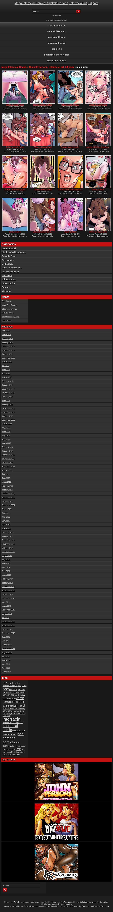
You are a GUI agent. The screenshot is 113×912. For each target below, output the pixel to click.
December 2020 (8, 540)
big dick (5, 692)
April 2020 (6, 571)
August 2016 (7, 652)
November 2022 (8, 459)
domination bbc (76, 109)
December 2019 (8, 587)
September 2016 (8, 649)
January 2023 (7, 451)
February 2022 (7, 486)
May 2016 (6, 664)
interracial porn (18, 730)
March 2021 (6, 529)
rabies (6, 754)
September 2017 (8, 633)
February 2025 (7, 381)
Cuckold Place (9, 256)
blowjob (20, 692)
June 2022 (6, 478)
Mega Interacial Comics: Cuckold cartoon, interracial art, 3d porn (56, 3)
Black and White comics (13, 252)
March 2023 (6, 443)
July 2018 (5, 618)
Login (59, 15)
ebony (22, 709)
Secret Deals (15, 755)
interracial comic (76, 151)
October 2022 (7, 463)
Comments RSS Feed (60, 20)
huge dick (12, 713)
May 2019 (6, 602)
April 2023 (6, 439)
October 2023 (7, 416)
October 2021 (7, 501)
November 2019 (8, 590)
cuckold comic (104, 151)
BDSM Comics (7, 313)
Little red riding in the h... (42, 232)
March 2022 (6, 482)
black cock (48, 109)
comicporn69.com (56, 37)
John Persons (9, 279)
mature (12, 746)
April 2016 (6, 668)
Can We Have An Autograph (72, 193)
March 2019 (6, 606)
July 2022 (5, 474)
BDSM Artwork (9, 248)
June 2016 (6, 660)
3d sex (24, 686)
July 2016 (5, 656)
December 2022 (8, 455)
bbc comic (40, 109)
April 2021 (6, 525)
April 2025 (6, 373)
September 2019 (8, 598)
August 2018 (7, 614)
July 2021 (5, 513)
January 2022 (7, 490)
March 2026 (6, 335)
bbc (11, 193)
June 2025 (6, 370)
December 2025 (8, 346)
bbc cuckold (39, 151)
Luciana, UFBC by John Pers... (98, 147)
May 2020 (6, 567)
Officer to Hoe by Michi (15, 105)
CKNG (13, 698)
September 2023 (8, 420)
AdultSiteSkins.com (101, 906)
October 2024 (7, 397)
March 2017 (6, 645)
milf (18, 749)
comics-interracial (56, 25)
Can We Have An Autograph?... (70, 189)
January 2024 (7, 404)
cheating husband (14, 151)
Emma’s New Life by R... (70, 147)
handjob (16, 711)
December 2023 (8, 408)
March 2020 (6, 575)
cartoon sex (41, 193)
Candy (95, 193)
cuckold (7, 705)
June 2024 (6, 401)
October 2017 (7, 629)
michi (4, 749)
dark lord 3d (7, 709)
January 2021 (7, 536)
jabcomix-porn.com (9, 309)
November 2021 (8, 498)
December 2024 (8, 389)
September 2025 (8, 358)
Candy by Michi (98, 189)
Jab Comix (7, 275)
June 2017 (6, 637)
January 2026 (7, 342)
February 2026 (7, 339)
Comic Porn (6, 321)
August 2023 (7, 424)
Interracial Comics (56, 43)
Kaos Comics (8, 283)
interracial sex (9, 734)
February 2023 (7, 447)
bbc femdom (49, 151)
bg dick (97, 236)
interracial (12, 719)
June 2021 (6, 517)
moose (8, 752)
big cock (21, 689)
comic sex (23, 109)
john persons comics (13, 738)
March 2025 (6, 377)
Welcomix (6, 291)
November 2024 (8, 393)
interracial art (17, 723)
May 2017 (6, 641)
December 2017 (8, 621)
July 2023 (5, 428)
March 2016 (6, 672)
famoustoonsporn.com (10, 317)
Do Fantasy (7, 264)
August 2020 (7, 556)
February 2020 (7, 579)
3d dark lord (12, 683)
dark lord (18, 705)
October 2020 (7, 548)
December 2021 (8, 494)
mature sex (20, 746)
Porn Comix (56, 49)
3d (4, 683)
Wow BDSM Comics (56, 60)
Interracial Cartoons (56, 31)
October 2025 (7, 354)
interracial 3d (7, 723)
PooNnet (6, 287)
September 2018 (8, 610)
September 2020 (8, 552)
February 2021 (7, 532)
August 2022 (7, 470)
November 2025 (8, 350)
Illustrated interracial (12, 268)
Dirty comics (8, 260)
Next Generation (17, 752)
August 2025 (7, 362)
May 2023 (6, 435)
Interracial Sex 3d (10, 272)
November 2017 (8, 625)
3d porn (18, 686)
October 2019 (7, 594)
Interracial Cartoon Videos (56, 55)
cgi (16, 695)
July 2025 (5, 366)
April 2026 (6, 331)
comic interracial (13, 109)
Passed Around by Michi (42, 105)
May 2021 (6, 521)
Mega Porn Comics (9, 305)
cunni (24, 236)
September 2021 (8, 505)
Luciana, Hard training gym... (15, 189)
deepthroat (16, 708)
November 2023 (8, 412)
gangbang (8, 711)
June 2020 (6, 563)
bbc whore (94, 151)
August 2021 (7, 509)
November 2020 (8, 544)
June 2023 (6, 432)
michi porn (11, 749)
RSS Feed (49, 20)
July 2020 (5, 560)
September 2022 (8, 467)
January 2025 (7, 385)
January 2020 (7, 583)
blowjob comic (96, 109)
